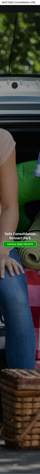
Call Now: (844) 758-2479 (20, 244)
